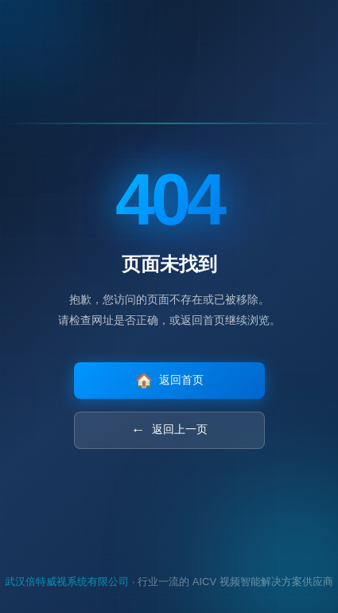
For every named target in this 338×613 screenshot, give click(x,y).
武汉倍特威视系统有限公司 (67, 582)
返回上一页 (169, 430)
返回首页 (169, 380)
